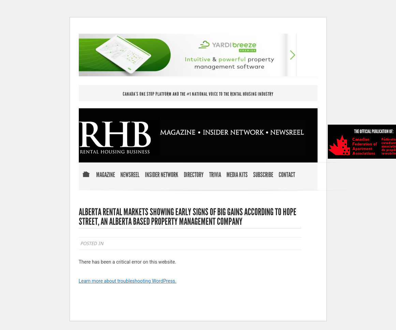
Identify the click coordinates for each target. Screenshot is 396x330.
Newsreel (130, 175)
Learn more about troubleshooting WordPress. (128, 281)
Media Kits (237, 175)
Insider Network (161, 175)
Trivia (215, 175)
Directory (194, 175)
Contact (287, 175)
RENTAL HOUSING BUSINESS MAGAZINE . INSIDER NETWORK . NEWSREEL (192, 137)
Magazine (105, 175)
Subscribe (263, 175)
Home (86, 179)
